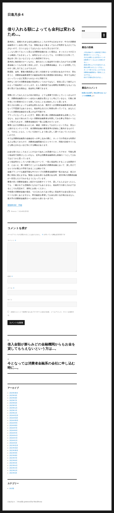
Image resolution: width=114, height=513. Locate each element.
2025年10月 (13, 393)
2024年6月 (13, 430)
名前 (10, 276)
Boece (14, 211)
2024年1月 (13, 443)
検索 (83, 31)
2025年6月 (13, 403)
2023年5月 (13, 463)
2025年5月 (13, 405)
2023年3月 (13, 468)
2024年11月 (13, 418)
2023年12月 (13, 445)
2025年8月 (13, 398)
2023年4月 (13, 465)
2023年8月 (13, 455)
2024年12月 (13, 415)
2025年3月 (13, 410)
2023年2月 (13, 470)
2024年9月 (13, 423)
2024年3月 (13, 438)
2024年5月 (13, 433)
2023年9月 (13, 453)
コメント (11, 240)
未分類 (11, 488)
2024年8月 (13, 425)
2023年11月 (13, 448)
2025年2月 (13, 413)
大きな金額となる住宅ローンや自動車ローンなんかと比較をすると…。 (94, 59)
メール (11, 288)
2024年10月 (13, 420)
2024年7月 (13, 428)
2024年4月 (13, 435)
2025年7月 (13, 400)
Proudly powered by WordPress (29, 502)
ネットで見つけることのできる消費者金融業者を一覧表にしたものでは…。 (94, 72)
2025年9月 (13, 395)
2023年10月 (13, 450)
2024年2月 (13, 440)
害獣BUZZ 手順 (14, 205)
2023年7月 (13, 458)
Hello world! (87, 93)
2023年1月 (13, 473)
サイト (9, 300)
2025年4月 (13, 408)
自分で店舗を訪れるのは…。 (93, 77)
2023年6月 (13, 460)
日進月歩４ (15, 15)
